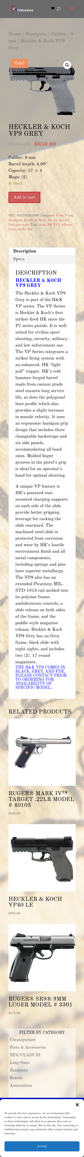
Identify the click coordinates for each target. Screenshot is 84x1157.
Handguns (35, 34)
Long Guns (20, 1063)
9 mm (59, 215)
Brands (16, 1078)
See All (52, 220)
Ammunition (21, 1086)
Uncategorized (23, 1040)
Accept (42, 1146)
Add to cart (24, 197)
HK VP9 (53, 224)
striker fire (25, 229)
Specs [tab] (19, 259)
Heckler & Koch (35, 220)
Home (15, 34)
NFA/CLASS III (25, 1055)
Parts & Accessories (28, 1048)
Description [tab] (24, 251)
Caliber (58, 34)
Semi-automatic (19, 224)
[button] (77, 1104)
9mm (42, 224)
